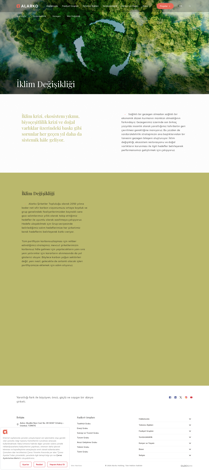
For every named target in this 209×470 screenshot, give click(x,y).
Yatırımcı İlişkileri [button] (91, 6)
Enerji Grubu (82, 428)
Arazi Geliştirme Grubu (87, 442)
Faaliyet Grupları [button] (70, 6)
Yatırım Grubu (83, 447)
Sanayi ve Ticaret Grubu (88, 433)
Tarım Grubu (82, 451)
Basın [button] (145, 6)
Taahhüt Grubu (84, 423)
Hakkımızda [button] (52, 6)
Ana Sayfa (21, 16)
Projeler (165, 6)
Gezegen (56, 16)
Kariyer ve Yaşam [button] (130, 6)
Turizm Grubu (83, 437)
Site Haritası (76, 465)
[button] (180, 6)
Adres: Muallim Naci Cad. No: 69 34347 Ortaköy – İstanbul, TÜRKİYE (40, 424)
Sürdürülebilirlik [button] (110, 6)
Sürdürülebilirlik (39, 16)
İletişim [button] (165, 455)
